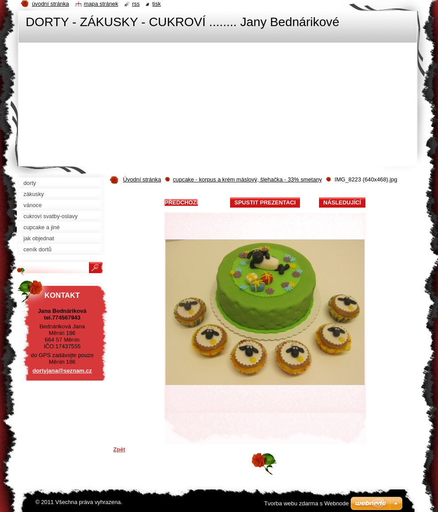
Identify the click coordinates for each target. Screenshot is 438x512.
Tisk (156, 3)
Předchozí (181, 202)
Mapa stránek (101, 3)
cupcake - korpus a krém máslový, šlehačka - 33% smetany (247, 179)
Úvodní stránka (142, 179)
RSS (136, 3)
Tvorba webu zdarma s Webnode (306, 503)
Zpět (119, 449)
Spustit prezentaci (265, 202)
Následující (342, 202)
